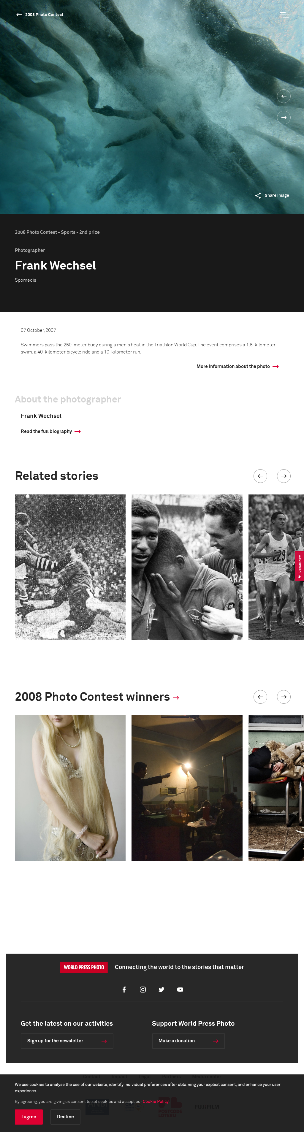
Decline (65, 1116)
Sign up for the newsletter (55, 1041)
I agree (28, 1116)
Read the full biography (46, 431)
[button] (260, 476)
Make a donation (177, 1041)
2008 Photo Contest (44, 15)
